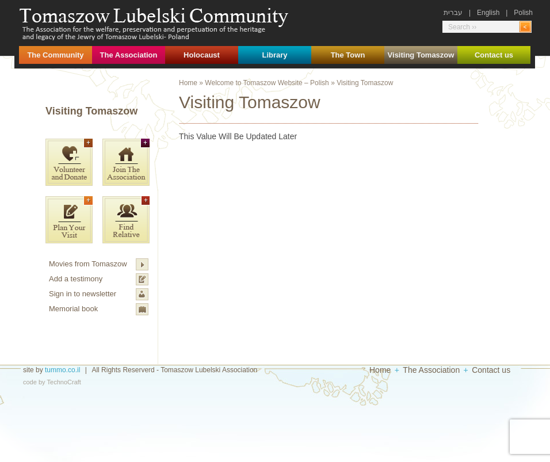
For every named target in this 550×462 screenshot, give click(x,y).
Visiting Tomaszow (421, 55)
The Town (348, 55)
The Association (129, 55)
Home (188, 83)
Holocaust (202, 55)
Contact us (494, 55)
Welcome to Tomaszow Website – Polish (267, 83)
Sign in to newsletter (82, 293)
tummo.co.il (62, 370)
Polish (523, 13)
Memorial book (73, 308)
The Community (55, 55)
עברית (453, 13)
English (488, 13)
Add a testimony (75, 278)
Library (274, 55)
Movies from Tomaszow (88, 263)
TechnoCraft (64, 382)
